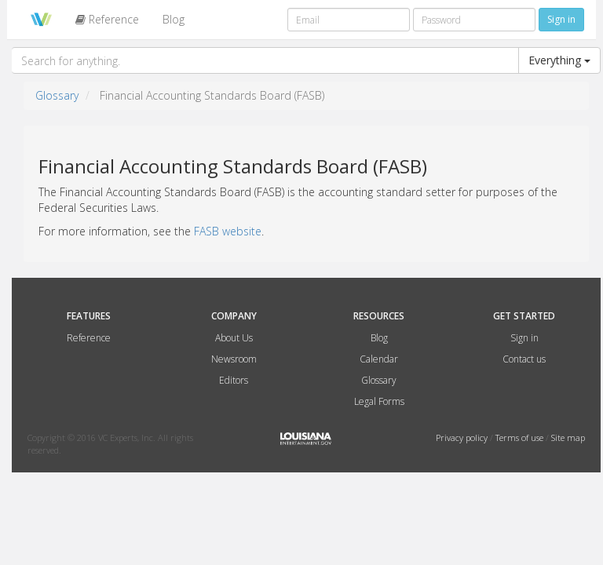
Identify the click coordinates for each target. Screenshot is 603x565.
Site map (568, 437)
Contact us (524, 359)
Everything (559, 60)
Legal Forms (379, 401)
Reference (107, 19)
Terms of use (520, 437)
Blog (174, 19)
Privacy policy (463, 437)
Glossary (57, 95)
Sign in (524, 337)
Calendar (379, 359)
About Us (234, 337)
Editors (233, 380)
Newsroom (234, 359)
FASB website (227, 231)
